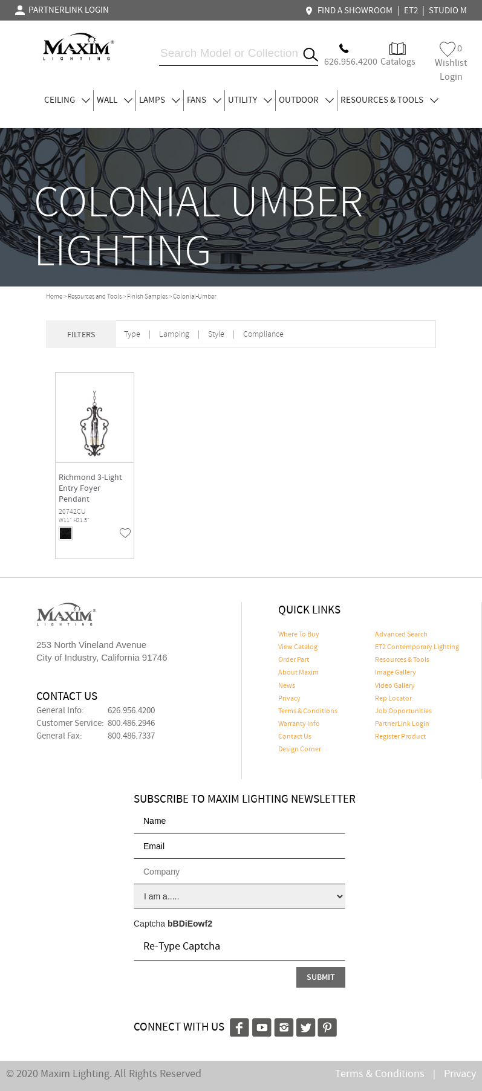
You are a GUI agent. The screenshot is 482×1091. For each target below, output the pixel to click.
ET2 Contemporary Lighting (417, 647)
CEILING (67, 100)
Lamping (174, 334)
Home (54, 297)
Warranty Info (299, 724)
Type (132, 334)
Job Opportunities (403, 711)
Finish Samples (147, 297)
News (286, 686)
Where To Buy (298, 634)
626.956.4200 (131, 711)
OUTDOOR (306, 100)
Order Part (293, 660)
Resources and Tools (95, 297)
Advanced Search (401, 634)
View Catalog (298, 647)
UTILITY (250, 100)
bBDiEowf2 (190, 923)
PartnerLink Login (402, 724)
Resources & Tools (402, 660)
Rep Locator (393, 699)
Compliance (263, 334)
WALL (114, 100)
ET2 (411, 11)
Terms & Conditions (307, 711)
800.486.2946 (131, 723)
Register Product (400, 737)
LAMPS (159, 100)
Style (216, 334)
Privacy (289, 699)
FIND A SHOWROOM (350, 11)
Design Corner (299, 749)
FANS (204, 100)
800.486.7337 (131, 736)
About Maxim (298, 673)
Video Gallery (395, 686)
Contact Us (294, 737)
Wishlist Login (451, 62)
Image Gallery (395, 673)
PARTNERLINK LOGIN (62, 10)
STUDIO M (448, 11)
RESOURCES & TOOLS (389, 100)
